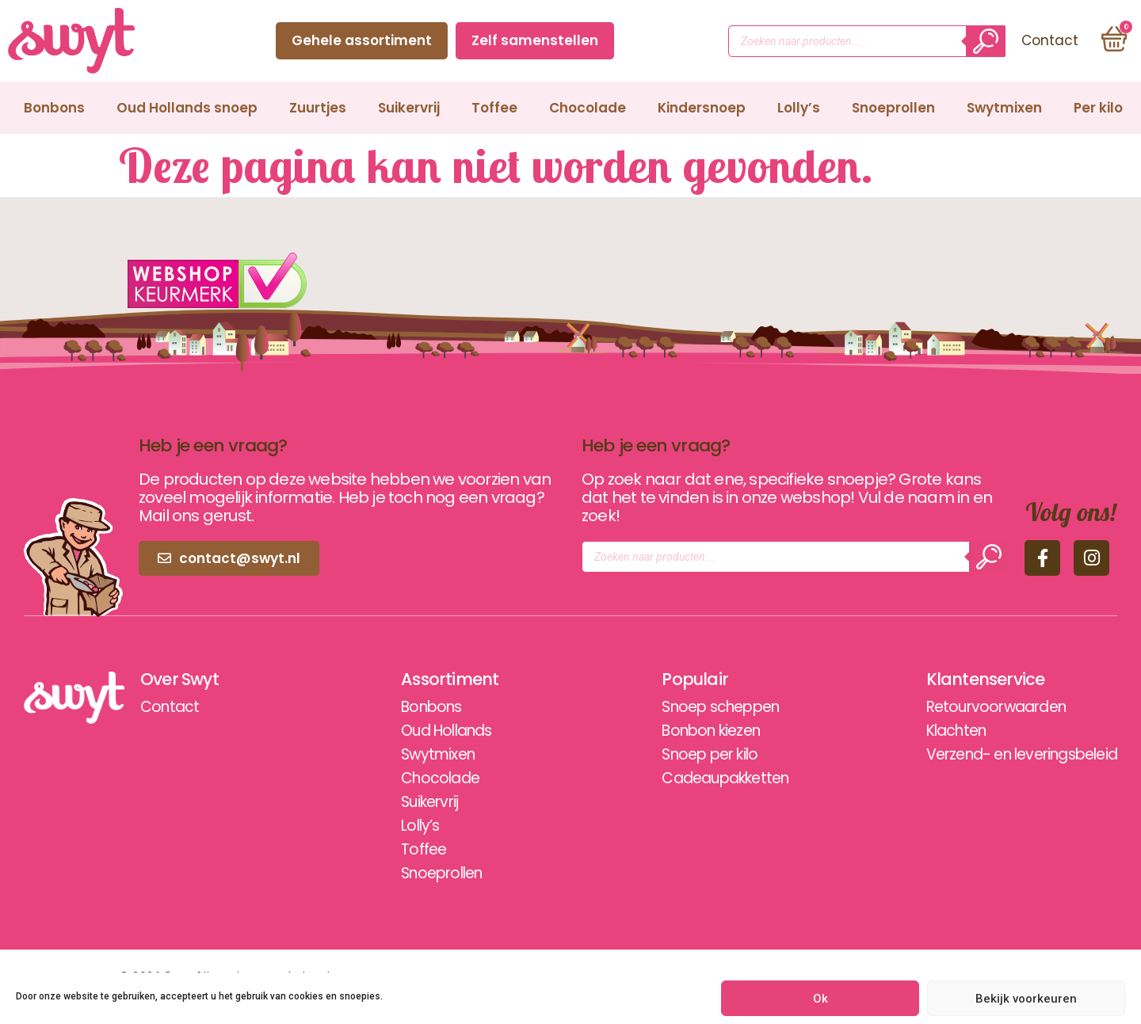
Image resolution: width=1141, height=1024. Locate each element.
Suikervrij (409, 107)
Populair (675, 679)
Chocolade (587, 107)
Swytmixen (1004, 107)
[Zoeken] (983, 41)
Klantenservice (969, 679)
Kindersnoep (702, 107)
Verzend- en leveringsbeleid (1012, 755)
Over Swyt (181, 679)
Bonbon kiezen (695, 731)
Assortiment (441, 679)
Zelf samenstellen (532, 40)
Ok (820, 999)
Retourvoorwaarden (983, 707)
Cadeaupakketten (710, 778)
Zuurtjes (317, 107)
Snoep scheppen (705, 707)
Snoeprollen (893, 107)
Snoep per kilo (693, 755)
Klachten (941, 731)
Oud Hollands (440, 731)
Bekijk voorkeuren (1026, 999)
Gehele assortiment (359, 40)
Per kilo (1098, 107)
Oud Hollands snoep (187, 107)
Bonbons (54, 107)
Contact (664, 40)
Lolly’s (798, 107)
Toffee (494, 107)
